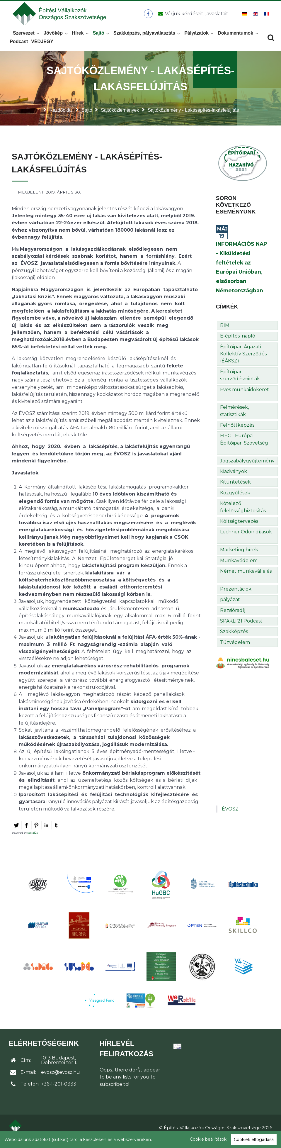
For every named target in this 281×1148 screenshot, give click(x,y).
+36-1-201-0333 (58, 1091)
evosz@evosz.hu (60, 1079)
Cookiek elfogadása (254, 1139)
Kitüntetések (235, 489)
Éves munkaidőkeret (244, 396)
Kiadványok (233, 478)
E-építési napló (237, 343)
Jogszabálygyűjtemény (247, 467)
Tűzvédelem (235, 649)
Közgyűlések (235, 500)
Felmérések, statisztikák (234, 417)
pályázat (230, 606)
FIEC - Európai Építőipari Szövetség (244, 446)
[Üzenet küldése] (193, 17)
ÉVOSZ (230, 816)
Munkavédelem (239, 567)
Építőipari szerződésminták (240, 382)
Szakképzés (234, 638)
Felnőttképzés (237, 432)
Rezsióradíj (232, 617)
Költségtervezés (239, 528)
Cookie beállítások (208, 1139)
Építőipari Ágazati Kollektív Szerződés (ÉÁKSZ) (243, 361)
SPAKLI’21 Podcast (241, 628)
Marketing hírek (239, 556)
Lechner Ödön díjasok (246, 539)
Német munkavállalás (246, 578)
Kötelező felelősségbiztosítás (243, 514)
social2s (33, 839)
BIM (224, 332)
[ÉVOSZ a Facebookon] (150, 17)
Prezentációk (235, 595)
